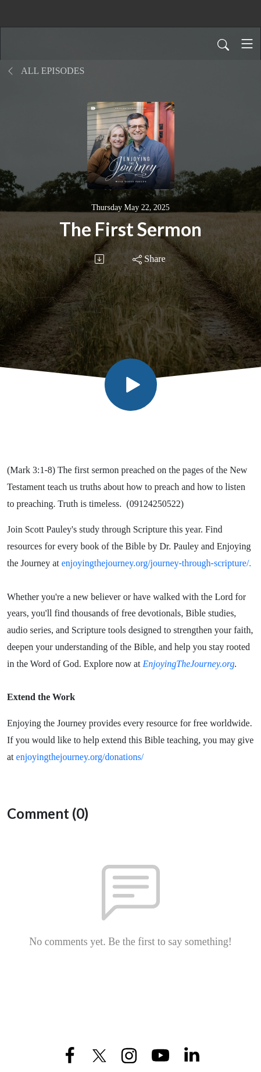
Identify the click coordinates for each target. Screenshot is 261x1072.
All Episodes (45, 71)
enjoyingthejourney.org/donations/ (80, 757)
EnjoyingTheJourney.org (188, 664)
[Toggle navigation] (247, 44)
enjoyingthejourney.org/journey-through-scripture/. (157, 563)
